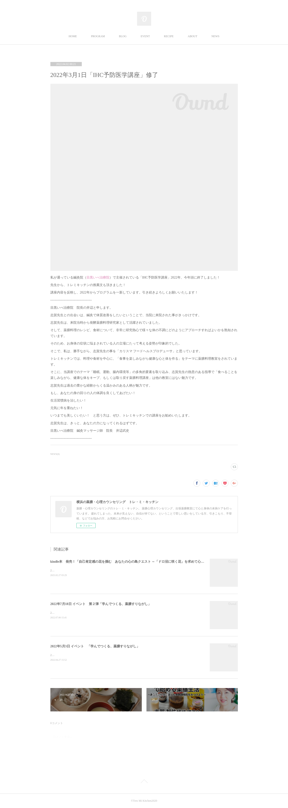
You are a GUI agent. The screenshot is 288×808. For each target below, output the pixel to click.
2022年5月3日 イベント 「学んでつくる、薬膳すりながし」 (95, 646)
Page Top (144, 782)
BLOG (123, 36)
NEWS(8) (55, 454)
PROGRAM (98, 36)
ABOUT (192, 36)
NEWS (215, 36)
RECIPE (169, 36)
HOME (73, 36)
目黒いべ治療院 (97, 277)
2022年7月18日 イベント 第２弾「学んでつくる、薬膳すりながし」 (100, 604)
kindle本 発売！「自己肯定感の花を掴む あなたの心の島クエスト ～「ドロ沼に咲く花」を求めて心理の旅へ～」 (135, 561)
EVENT (145, 36)
